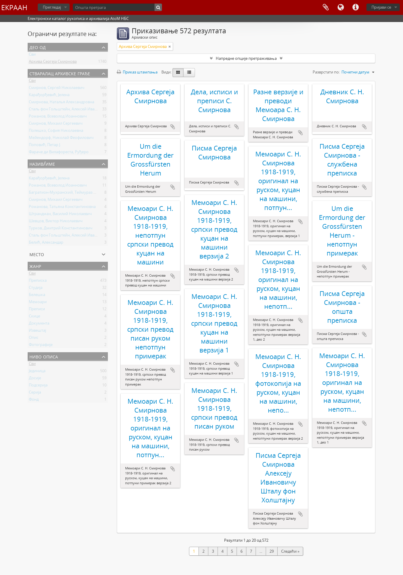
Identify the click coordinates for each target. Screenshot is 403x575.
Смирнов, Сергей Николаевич (56, 88)
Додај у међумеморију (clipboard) (173, 127)
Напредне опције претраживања (246, 58)
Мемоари (38, 302)
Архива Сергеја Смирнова (53, 62)
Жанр (35, 266)
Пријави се (381, 7)
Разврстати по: (326, 72)
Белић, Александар (46, 243)
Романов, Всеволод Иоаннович (58, 117)
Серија (35, 393)
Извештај (37, 331)
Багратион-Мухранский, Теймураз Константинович (76, 193)
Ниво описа (43, 356)
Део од (37, 47)
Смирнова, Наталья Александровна (61, 103)
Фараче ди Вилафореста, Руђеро (59, 153)
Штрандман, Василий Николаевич (60, 214)
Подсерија (38, 386)
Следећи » (290, 551)
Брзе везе (355, 7)
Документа (39, 324)
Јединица (37, 372)
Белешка (37, 295)
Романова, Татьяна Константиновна (62, 207)
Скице (34, 317)
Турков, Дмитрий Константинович (60, 229)
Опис (33, 338)
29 (272, 551)
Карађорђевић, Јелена (49, 95)
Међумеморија (325, 7)
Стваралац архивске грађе (59, 73)
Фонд (34, 400)
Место (36, 254)
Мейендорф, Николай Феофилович (61, 138)
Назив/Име (42, 163)
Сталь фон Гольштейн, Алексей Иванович (67, 110)
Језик (340, 7)
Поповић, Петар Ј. (45, 145)
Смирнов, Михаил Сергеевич (56, 124)
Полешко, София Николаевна (56, 131)
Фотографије (41, 345)
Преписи (37, 310)
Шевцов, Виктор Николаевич (56, 222)
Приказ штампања (137, 72)
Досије (35, 379)
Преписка (38, 281)
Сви (32, 55)
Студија (35, 288)
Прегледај (52, 7)
